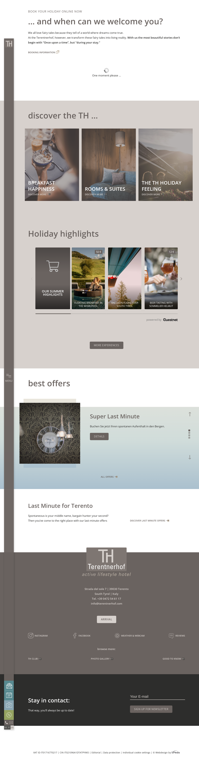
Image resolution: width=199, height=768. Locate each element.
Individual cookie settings (136, 752)
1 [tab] (189, 430)
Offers (9, 715)
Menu (8, 380)
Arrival (106, 619)
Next (190, 457)
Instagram (41, 635)
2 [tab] (189, 433)
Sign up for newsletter (151, 709)
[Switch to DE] (5, 727)
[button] (31, 278)
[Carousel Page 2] (88, 313)
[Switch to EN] (12, 727)
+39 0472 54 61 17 (109, 599)
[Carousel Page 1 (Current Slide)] (53, 313)
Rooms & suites (105, 189)
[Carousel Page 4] (160, 313)
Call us (6, 722)
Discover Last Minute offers (147, 520)
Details (99, 436)
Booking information (41, 52)
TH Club (33, 658)
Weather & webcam (133, 635)
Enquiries (9, 686)
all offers (107, 476)
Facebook (84, 635)
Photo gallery (9, 705)
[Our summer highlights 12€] (161, 278)
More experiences (106, 345)
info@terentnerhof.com (11, 722)
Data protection (111, 752)
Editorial (96, 752)
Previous (189, 414)
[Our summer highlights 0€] (124, 278)
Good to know (172, 658)
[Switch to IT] (9, 727)
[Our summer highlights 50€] (88, 278)
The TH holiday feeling (161, 185)
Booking (9, 695)
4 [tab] (189, 438)
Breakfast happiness (41, 185)
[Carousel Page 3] (124, 313)
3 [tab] (189, 435)
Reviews (180, 635)
